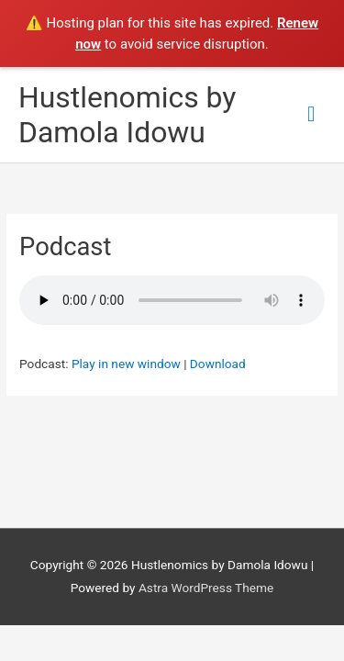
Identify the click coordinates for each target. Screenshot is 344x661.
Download (218, 363)
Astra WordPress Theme (206, 587)
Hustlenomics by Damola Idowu (127, 115)
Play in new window (126, 363)
